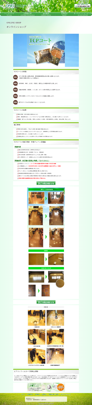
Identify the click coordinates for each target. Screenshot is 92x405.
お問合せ (44, 394)
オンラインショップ (65, 394)
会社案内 (37, 394)
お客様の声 (30, 394)
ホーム (23, 394)
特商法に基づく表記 (53, 394)
